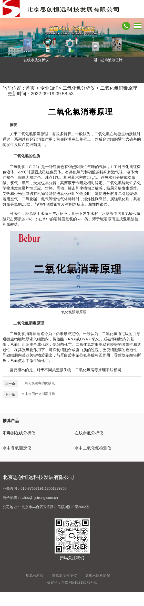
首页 (30, 88)
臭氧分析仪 (35, 575)
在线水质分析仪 (36, 60)
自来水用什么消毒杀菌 (38, 394)
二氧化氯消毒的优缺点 (38, 383)
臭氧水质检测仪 (97, 575)
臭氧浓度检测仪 (64, 575)
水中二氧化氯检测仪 (93, 448)
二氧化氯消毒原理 (118, 88)
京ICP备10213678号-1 (79, 582)
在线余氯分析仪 (89, 433)
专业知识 (49, 88)
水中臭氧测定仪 (17, 448)
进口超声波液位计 (108, 60)
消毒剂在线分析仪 (19, 433)
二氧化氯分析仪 (79, 88)
